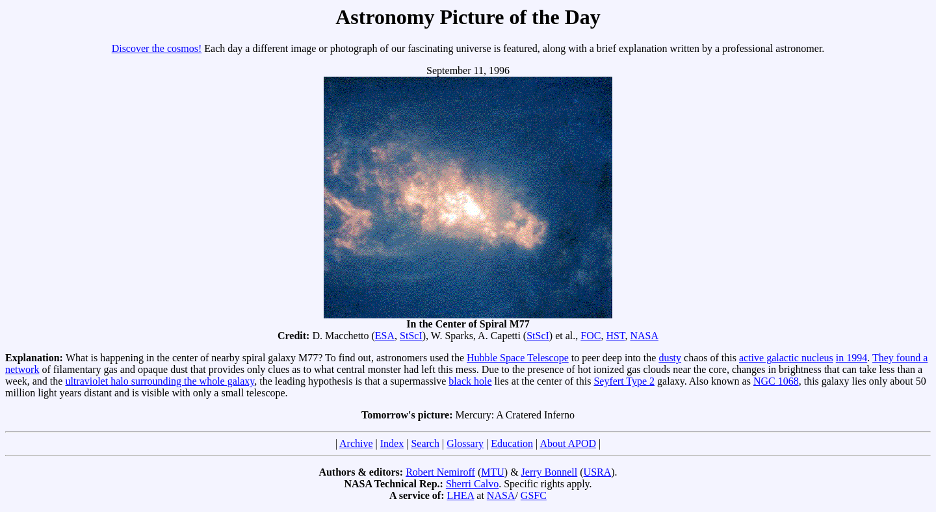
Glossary (465, 443)
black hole (469, 381)
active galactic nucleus (786, 357)
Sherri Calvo (472, 483)
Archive (356, 443)
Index (392, 443)
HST (615, 335)
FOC (590, 335)
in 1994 (851, 357)
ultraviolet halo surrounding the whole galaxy (159, 381)
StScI (411, 335)
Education (512, 443)
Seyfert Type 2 (624, 381)
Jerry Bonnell (549, 472)
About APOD (568, 443)
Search (425, 443)
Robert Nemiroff (440, 472)
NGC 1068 (776, 381)
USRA (598, 472)
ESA (385, 335)
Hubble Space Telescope (518, 357)
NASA (644, 335)
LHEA (460, 495)
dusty (669, 357)
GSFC (534, 495)
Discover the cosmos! (157, 48)
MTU (492, 472)
